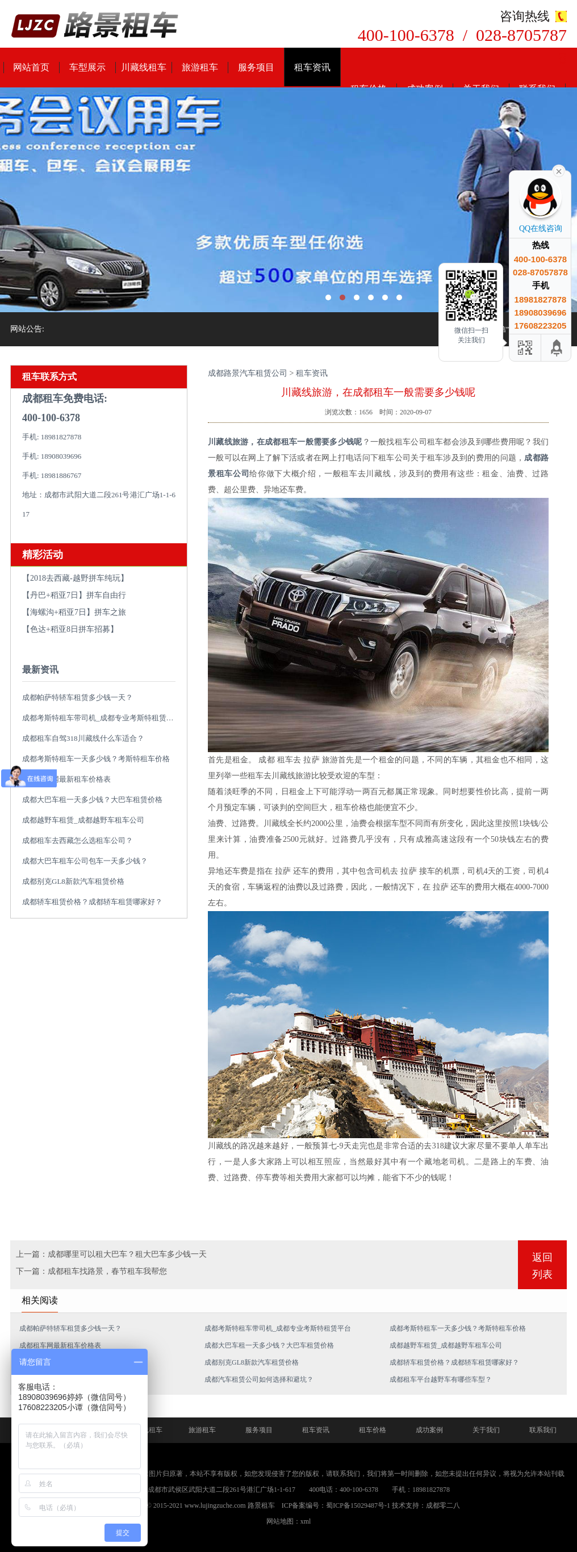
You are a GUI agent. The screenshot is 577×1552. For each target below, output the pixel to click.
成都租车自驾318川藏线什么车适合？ (83, 738)
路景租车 (261, 1505)
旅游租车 (200, 67)
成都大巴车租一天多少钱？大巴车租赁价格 (92, 799)
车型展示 (87, 67)
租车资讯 (312, 67)
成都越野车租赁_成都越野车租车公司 (83, 820)
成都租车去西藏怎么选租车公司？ (77, 840)
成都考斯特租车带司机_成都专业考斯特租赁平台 (101, 718)
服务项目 (256, 67)
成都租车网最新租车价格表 (66, 779)
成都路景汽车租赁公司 (247, 373)
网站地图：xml (288, 1521)
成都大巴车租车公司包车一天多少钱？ (85, 861)
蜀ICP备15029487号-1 (358, 1505)
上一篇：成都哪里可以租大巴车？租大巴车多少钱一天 (111, 1254)
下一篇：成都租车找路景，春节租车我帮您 (91, 1271)
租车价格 (372, 1430)
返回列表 (542, 1266)
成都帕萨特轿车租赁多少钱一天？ (77, 697)
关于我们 (486, 1430)
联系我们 (543, 1430)
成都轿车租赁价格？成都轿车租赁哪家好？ (92, 901)
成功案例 (429, 1430)
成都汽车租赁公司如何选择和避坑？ (258, 1379)
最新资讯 (40, 669)
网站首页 (31, 67)
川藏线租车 (143, 67)
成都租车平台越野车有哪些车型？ (441, 1379)
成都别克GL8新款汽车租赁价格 (73, 881)
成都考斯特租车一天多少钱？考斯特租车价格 (96, 758)
